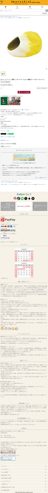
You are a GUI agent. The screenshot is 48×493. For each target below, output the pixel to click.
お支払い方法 (24, 214)
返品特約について (5, 140)
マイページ (4, 466)
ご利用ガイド (4, 484)
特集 (6, 181)
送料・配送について (24, 281)
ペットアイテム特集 (11, 184)
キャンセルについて (24, 334)
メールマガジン (5, 469)
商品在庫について (24, 403)
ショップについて (5, 481)
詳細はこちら (13, 324)
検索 (46, 10)
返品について (24, 360)
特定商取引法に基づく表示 (8, 487)
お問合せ (24, 428)
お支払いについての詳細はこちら (9, 241)
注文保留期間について (24, 418)
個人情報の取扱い (5, 490)
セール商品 (30, 7)
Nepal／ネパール (16, 16)
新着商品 (17, 7)
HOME (1, 16)
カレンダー (24, 244)
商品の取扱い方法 (5, 475)
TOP (5, 7)
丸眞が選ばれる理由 (6, 478)
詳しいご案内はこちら (40, 177)
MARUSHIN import (8, 16)
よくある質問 (4, 472)
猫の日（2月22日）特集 (12, 181)
